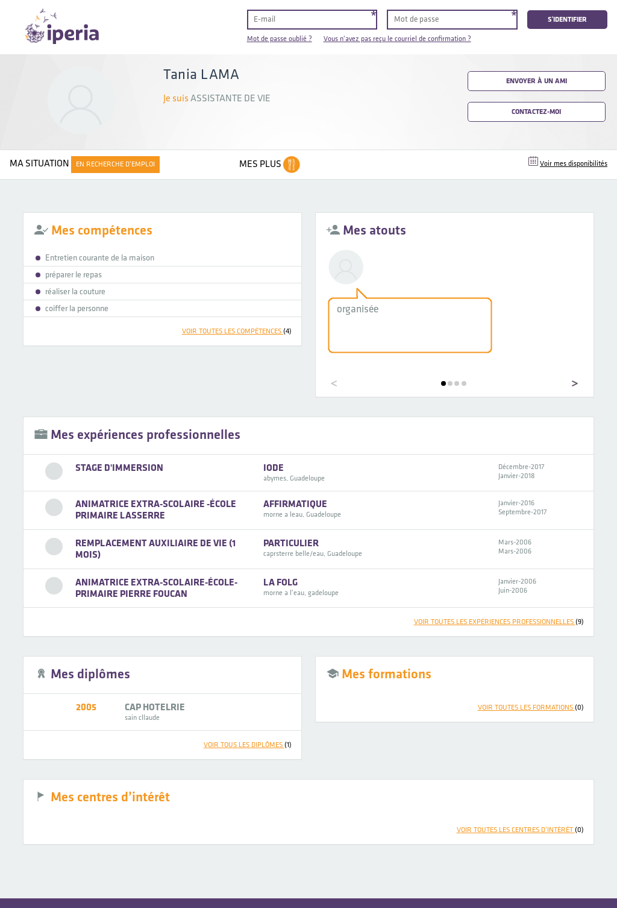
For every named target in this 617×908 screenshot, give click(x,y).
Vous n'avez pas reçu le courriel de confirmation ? (397, 38)
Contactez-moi (536, 111)
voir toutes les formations (531, 707)
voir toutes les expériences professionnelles (499, 621)
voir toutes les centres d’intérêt (520, 829)
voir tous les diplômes (248, 744)
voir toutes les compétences (237, 331)
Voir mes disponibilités (573, 163)
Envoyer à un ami (536, 81)
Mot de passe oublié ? (279, 38)
